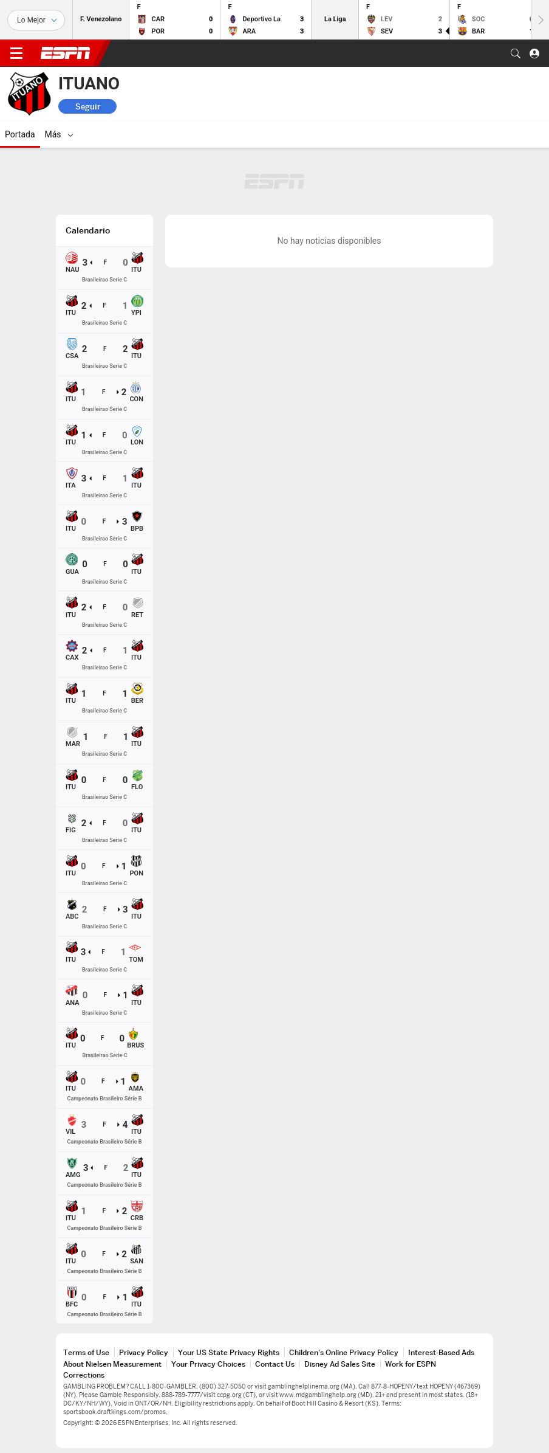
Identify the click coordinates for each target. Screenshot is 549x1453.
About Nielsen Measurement (112, 1363)
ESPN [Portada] (65, 53)
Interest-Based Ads (441, 1352)
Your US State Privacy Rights (228, 1352)
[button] (515, 53)
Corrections (83, 1374)
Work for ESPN (410, 1363)
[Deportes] (36, 20)
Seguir (87, 106)
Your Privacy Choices (208, 1363)
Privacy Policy (143, 1352)
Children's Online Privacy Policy (343, 1352)
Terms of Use (86, 1352)
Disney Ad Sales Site (339, 1363)
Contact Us (275, 1363)
